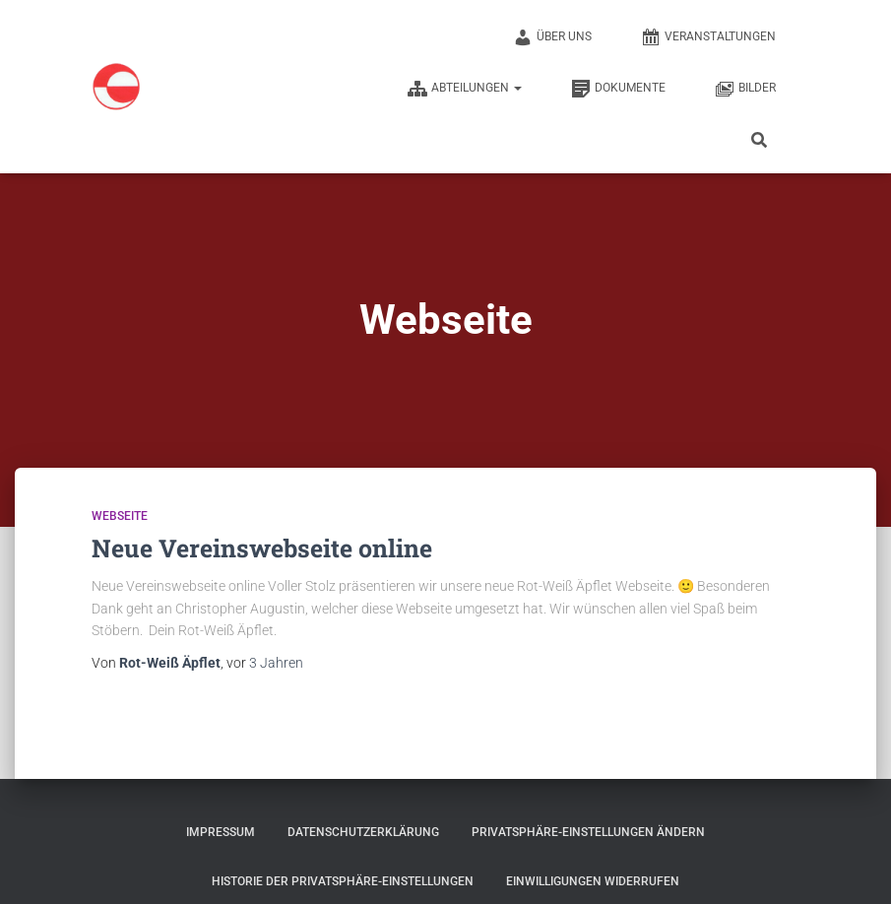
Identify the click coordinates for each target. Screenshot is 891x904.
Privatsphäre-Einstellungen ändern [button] (588, 832)
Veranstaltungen (708, 37)
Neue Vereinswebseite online (262, 548)
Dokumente (618, 88)
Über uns (552, 37)
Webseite (120, 516)
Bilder (745, 88)
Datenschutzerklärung (363, 832)
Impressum (220, 832)
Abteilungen (465, 88)
